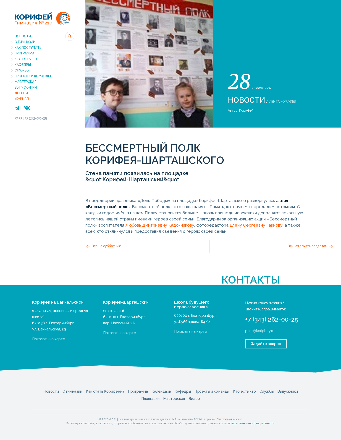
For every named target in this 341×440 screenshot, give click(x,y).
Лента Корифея (282, 101)
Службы (22, 70)
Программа (24, 53)
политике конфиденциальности (253, 423)
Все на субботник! (103, 246)
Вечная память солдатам (311, 246)
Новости (23, 36)
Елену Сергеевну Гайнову (256, 225)
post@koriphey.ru (259, 331)
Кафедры (23, 65)
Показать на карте (48, 339)
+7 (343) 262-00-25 (31, 118)
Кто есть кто (27, 59)
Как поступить (28, 47)
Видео (194, 399)
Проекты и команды (33, 76)
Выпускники (26, 87)
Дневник (22, 93)
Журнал (22, 99)
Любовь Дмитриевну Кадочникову (159, 225)
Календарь (161, 391)
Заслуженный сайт (230, 419)
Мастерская (25, 82)
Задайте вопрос (266, 344)
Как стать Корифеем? (105, 391)
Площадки (150, 399)
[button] (69, 36)
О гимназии (25, 42)
